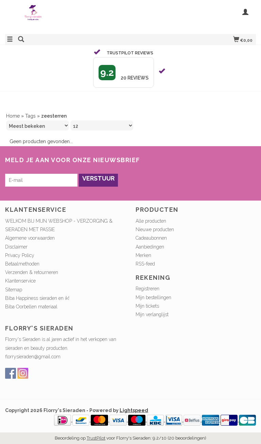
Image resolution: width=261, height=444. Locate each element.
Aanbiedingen (150, 247)
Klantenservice (20, 281)
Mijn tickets (147, 306)
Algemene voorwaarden (30, 238)
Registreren (147, 288)
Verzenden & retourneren (31, 272)
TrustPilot (96, 438)
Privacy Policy (19, 255)
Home (13, 116)
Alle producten (151, 221)
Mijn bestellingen (153, 297)
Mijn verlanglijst (152, 314)
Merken (143, 255)
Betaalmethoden (22, 264)
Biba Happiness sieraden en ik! (37, 298)
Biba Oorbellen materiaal (31, 306)
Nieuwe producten (155, 229)
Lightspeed (134, 410)
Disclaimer (16, 247)
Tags (30, 116)
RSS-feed (145, 264)
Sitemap (13, 289)
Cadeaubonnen (151, 238)
